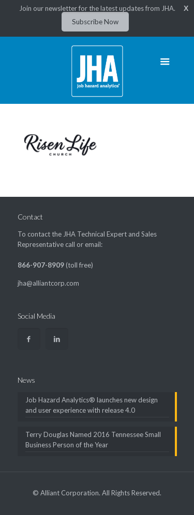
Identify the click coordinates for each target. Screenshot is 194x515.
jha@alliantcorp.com (48, 283)
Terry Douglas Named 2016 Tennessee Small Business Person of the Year (93, 439)
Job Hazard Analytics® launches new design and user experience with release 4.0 (91, 405)
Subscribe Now (95, 22)
